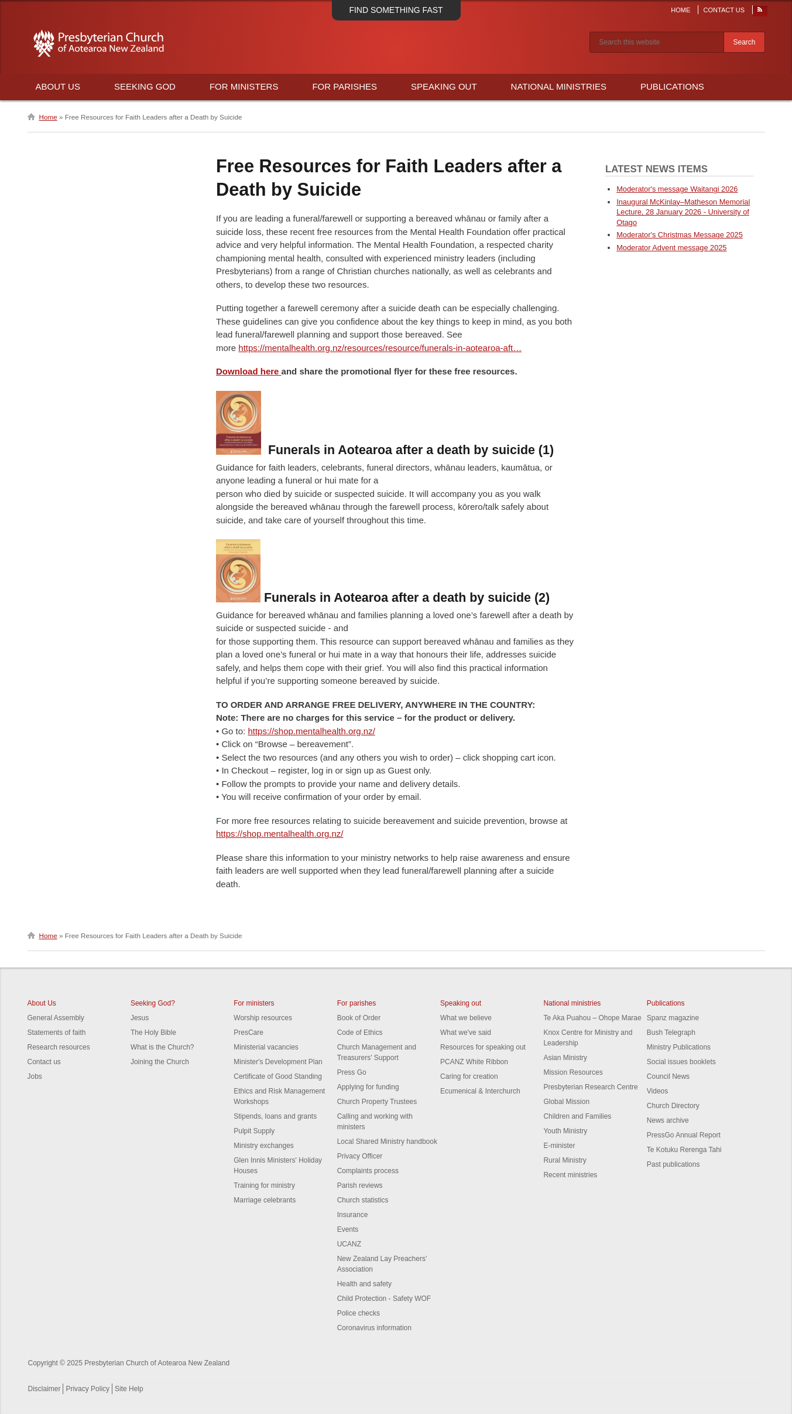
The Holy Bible (153, 1032)
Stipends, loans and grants (275, 1116)
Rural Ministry (564, 1160)
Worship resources (263, 1018)
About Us (58, 86)
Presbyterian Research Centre (590, 1087)
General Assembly (56, 1018)
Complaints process (368, 1171)
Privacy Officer (360, 1156)
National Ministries (558, 86)
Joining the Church (160, 1062)
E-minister (559, 1146)
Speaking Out (444, 86)
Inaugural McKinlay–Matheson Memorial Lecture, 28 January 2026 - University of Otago (683, 212)
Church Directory (673, 1106)
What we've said (465, 1032)
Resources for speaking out (483, 1047)
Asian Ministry (565, 1058)
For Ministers (244, 86)
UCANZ (349, 1244)
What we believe (466, 1018)
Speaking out (460, 1003)
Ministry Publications (679, 1047)
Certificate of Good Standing (278, 1076)
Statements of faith (57, 1032)
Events (348, 1229)
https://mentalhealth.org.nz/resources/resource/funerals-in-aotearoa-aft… (380, 348)
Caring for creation (469, 1076)
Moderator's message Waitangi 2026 (677, 189)
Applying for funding (368, 1087)
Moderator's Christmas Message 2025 (679, 234)
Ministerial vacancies (266, 1047)
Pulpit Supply (254, 1131)
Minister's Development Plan (278, 1062)
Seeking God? (153, 1003)
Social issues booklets (681, 1062)
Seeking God (145, 86)
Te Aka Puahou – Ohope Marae (592, 1018)
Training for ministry (264, 1185)
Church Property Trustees (377, 1102)
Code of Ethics (360, 1032)
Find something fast (396, 10)
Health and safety (364, 1284)
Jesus (140, 1018)
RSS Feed (760, 12)
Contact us (44, 1062)
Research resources (59, 1047)
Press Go (351, 1072)
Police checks (358, 1313)
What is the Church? (162, 1047)
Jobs (35, 1076)
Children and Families (577, 1116)
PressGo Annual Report (684, 1135)
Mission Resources (572, 1072)
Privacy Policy (87, 1389)
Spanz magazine (673, 1018)
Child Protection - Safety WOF (384, 1298)
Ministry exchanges (264, 1146)
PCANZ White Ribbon (474, 1062)
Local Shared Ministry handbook (387, 1141)
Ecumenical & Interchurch (480, 1091)
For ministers (254, 1003)
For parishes (356, 1003)
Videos (657, 1091)
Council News (668, 1076)
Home (680, 9)
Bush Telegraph (671, 1032)
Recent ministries (570, 1175)
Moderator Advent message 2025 (671, 247)
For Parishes (344, 86)
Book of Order (359, 1018)
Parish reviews (360, 1185)
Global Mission (566, 1102)
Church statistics (363, 1200)
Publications (672, 86)
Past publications (673, 1164)
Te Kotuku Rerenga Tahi (684, 1150)
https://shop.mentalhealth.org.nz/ (311, 731)
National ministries (572, 1003)
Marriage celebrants (265, 1200)
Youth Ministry (565, 1131)
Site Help (129, 1389)
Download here (249, 371)
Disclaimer (44, 1389)
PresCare (248, 1032)
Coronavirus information (374, 1328)
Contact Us (724, 9)
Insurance (352, 1215)
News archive (668, 1120)
